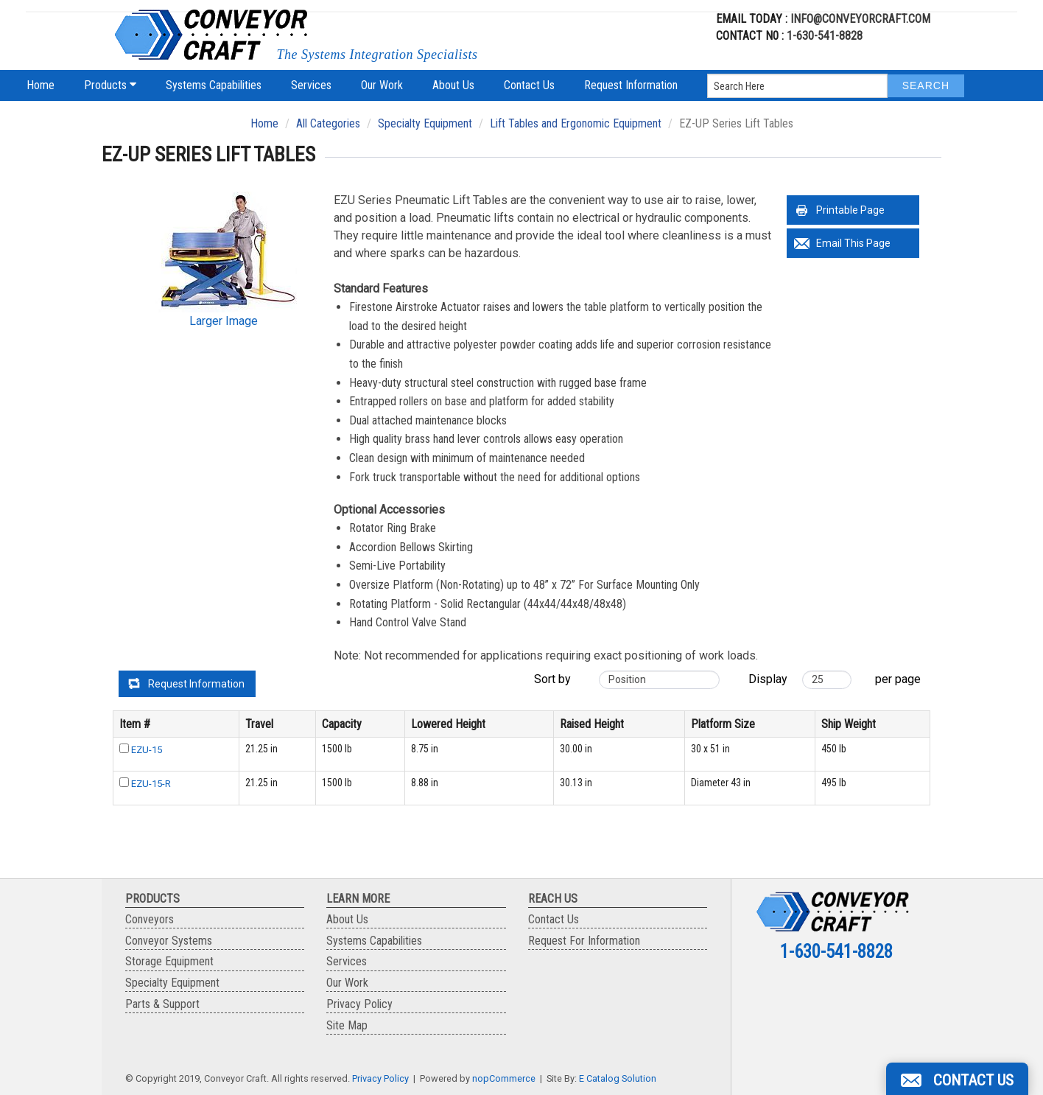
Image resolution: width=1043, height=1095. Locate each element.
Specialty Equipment (425, 123)
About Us (453, 85)
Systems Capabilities (213, 85)
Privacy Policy (359, 1004)
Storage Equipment (169, 961)
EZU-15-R (151, 783)
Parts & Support (162, 1004)
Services (311, 85)
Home (41, 85)
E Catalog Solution (617, 1078)
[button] (957, 1079)
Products (110, 85)
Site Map (347, 1025)
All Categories (328, 123)
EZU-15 (146, 749)
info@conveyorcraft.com (858, 19)
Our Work (382, 85)
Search (925, 85)
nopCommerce (503, 1078)
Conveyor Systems (168, 941)
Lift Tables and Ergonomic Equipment (575, 123)
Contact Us (529, 85)
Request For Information (584, 941)
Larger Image (223, 321)
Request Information (631, 85)
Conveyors (149, 919)
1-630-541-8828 (825, 36)
